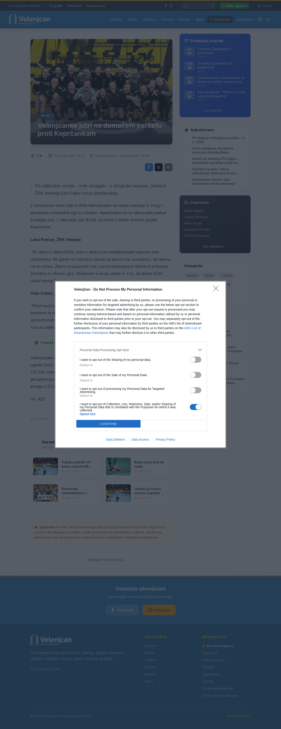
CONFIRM (108, 424)
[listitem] (140, 350)
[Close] (217, 290)
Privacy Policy (165, 439)
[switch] (195, 360)
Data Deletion (115, 439)
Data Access (140, 439)
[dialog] (140, 364)
